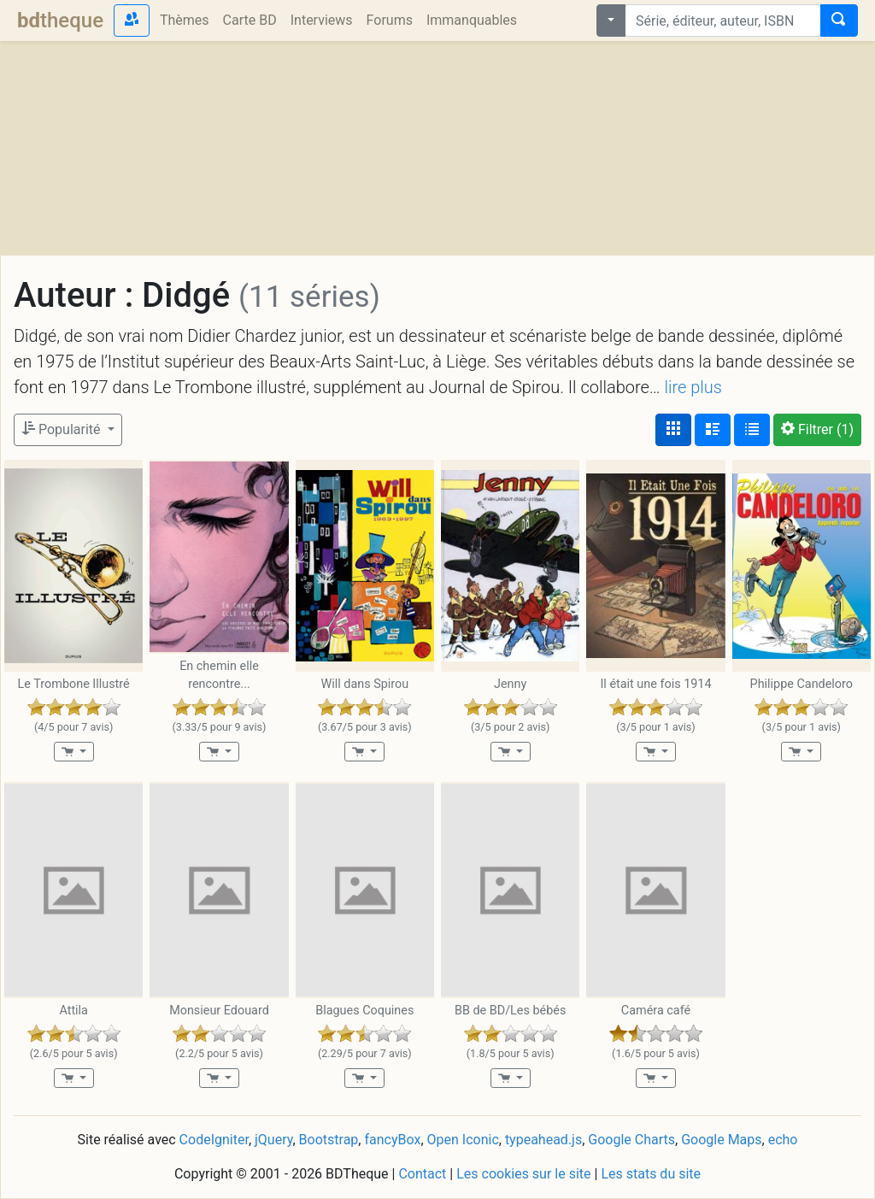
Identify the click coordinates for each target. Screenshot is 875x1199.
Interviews (322, 20)
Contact (422, 1174)
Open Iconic (463, 1139)
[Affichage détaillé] (713, 430)
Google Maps (721, 1139)
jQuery (273, 1139)
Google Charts (631, 1139)
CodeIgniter (214, 1139)
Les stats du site (651, 1174)
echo (783, 1139)
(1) (817, 429)
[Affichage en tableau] (752, 430)
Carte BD (250, 20)
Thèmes (184, 20)
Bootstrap (329, 1139)
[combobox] (723, 20)
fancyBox (392, 1139)
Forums (390, 20)
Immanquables (471, 20)
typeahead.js (543, 1139)
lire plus (693, 387)
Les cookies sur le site (523, 1174)
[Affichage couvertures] (673, 430)
